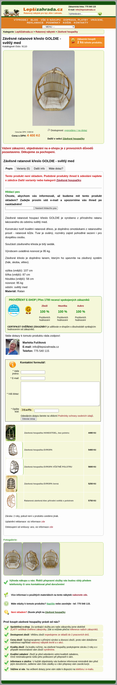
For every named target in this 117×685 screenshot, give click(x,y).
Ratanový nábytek (45, 31)
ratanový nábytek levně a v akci (47, 642)
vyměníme (49, 649)
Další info (39, 168)
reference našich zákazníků (84, 629)
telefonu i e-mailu (84, 669)
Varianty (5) (23, 168)
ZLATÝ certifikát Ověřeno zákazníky (28, 629)
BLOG (34, 19)
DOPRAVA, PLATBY (75, 19)
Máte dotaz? (56, 168)
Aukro (80, 306)
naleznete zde (79, 595)
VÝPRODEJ (21, 19)
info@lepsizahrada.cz (85, 10)
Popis (9, 168)
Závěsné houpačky (68, 31)
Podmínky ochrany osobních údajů (75, 416)
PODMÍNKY (53, 22)
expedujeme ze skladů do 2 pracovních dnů (67, 634)
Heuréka (62, 306)
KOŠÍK (67, 22)
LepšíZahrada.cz (24, 31)
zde (43, 521)
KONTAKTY (81, 22)
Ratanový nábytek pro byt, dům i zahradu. (43, 13)
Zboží (45, 306)
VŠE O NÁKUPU (51, 19)
